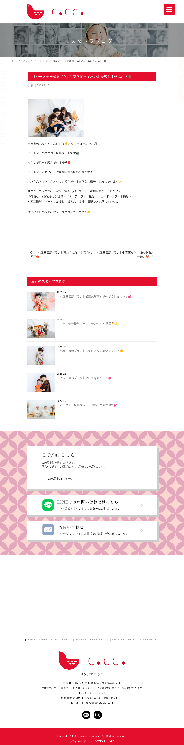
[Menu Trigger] (169, 9)
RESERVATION (99, 639)
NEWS (132, 639)
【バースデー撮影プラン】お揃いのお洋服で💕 (87, 405)
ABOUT (43, 639)
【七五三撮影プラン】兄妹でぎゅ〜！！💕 (84, 378)
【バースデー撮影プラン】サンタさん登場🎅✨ (87, 323)
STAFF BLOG (148, 639)
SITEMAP (100, 741)
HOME (31, 639)
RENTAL (67, 639)
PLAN (54, 639)
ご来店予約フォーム (60, 478)
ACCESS (81, 639)
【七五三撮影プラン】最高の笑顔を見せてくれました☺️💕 (94, 296)
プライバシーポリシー (81, 741)
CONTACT (118, 639)
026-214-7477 (96, 692)
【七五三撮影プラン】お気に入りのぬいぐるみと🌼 (90, 350)
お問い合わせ (179, 88)
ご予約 (179, 60)
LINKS (111, 741)
